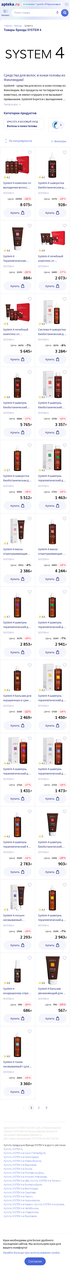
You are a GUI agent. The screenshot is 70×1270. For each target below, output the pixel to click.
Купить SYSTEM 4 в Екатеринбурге (23, 1184)
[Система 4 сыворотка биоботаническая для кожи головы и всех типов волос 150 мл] (52, 310)
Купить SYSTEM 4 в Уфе (16, 1180)
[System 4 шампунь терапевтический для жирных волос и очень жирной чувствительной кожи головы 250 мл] (52, 749)
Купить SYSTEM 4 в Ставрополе (21, 1212)
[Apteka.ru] (10, 4)
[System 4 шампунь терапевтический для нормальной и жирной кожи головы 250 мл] (52, 456)
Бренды (18, 25)
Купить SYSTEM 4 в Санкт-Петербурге (24, 1153)
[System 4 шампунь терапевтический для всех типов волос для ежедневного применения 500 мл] (17, 603)
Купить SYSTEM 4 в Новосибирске (22, 1161)
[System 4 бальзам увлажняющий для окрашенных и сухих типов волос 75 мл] (52, 969)
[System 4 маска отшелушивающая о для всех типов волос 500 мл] (52, 529)
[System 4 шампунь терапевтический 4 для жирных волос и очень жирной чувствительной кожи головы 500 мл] (17, 822)
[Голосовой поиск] (57, 13)
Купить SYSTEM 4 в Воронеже (20, 1164)
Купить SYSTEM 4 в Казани (18, 1204)
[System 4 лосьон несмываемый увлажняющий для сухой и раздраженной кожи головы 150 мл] (17, 895)
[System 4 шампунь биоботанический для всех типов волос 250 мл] (52, 383)
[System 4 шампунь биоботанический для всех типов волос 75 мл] (52, 822)
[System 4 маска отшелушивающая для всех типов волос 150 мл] (17, 529)
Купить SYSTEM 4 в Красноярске (22, 1200)
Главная (8, 25)
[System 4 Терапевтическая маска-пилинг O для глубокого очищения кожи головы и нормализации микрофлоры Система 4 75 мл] (17, 236)
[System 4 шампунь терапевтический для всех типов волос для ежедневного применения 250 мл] (17, 749)
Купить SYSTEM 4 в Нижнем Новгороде (25, 1176)
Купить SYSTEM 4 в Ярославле (20, 1216)
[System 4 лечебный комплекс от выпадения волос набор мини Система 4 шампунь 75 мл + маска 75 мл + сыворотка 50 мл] (52, 236)
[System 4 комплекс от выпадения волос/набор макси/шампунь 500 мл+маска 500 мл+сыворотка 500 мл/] (17, 163)
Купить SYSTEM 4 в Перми (18, 1196)
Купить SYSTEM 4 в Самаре (49, 1204)
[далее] (61, 125)
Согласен (35, 1261)
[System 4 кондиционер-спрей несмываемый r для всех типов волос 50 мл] (17, 969)
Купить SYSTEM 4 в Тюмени (45, 1180)
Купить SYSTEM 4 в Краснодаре (21, 1157)
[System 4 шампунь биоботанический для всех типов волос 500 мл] (17, 383)
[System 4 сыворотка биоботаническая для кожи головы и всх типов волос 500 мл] (17, 456)
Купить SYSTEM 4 (13, 1149)
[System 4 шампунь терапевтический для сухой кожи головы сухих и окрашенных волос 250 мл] (52, 676)
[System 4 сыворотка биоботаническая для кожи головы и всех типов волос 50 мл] (52, 163)
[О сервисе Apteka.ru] (67, 4)
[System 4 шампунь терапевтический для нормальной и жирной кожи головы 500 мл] (52, 603)
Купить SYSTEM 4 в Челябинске (21, 1208)
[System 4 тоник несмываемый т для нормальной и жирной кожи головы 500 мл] (17, 1042)
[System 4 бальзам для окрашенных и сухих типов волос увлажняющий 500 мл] (17, 676)
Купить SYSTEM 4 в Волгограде (21, 1188)
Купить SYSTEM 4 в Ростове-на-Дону (24, 1172)
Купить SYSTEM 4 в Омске (18, 1168)
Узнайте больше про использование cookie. (31, 1252)
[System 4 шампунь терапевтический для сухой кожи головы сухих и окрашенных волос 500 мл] (52, 895)
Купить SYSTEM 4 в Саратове (19, 1192)
